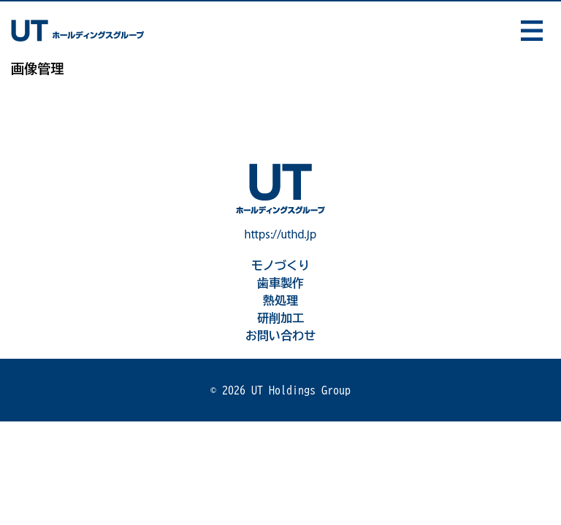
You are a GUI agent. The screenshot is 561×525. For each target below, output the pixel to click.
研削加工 (280, 318)
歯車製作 (280, 283)
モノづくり (280, 265)
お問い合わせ (280, 335)
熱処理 (280, 300)
